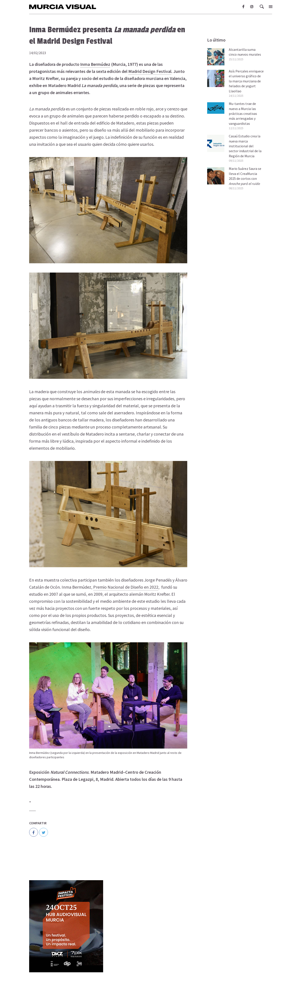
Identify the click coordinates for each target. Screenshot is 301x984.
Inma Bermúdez (95, 64)
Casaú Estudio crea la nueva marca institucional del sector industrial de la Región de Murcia (245, 146)
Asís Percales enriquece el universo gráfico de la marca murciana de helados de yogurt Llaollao (246, 81)
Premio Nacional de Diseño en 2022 (125, 587)
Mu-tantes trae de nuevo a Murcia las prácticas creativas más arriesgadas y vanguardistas (243, 113)
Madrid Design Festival (149, 71)
